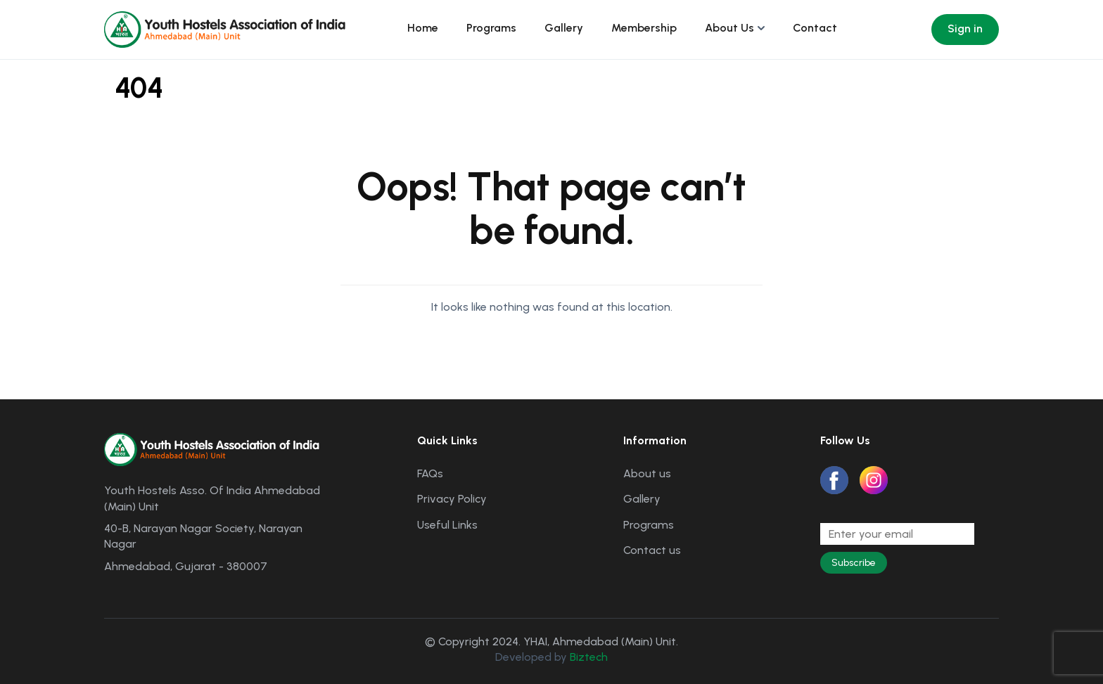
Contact (815, 27)
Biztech (589, 657)
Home (422, 27)
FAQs (430, 473)
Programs (491, 27)
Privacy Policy (452, 498)
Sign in (965, 28)
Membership (644, 27)
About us (647, 473)
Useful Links (447, 524)
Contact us (652, 550)
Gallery (563, 27)
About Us (729, 27)
